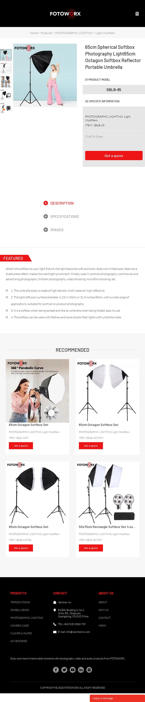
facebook (88, 141)
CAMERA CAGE (19, 634)
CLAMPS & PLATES (21, 642)
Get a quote (114, 156)
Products (46, 33)
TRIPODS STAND (20, 610)
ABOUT (103, 610)
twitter (104, 141)
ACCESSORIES (18, 649)
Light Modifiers (105, 33)
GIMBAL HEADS (19, 618)
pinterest (112, 141)
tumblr (137, 141)
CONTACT (105, 626)
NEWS (102, 634)
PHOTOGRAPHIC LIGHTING (74, 33)
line (120, 141)
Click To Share (94, 136)
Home (34, 33)
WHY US (103, 618)
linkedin (96, 141)
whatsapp (128, 141)
